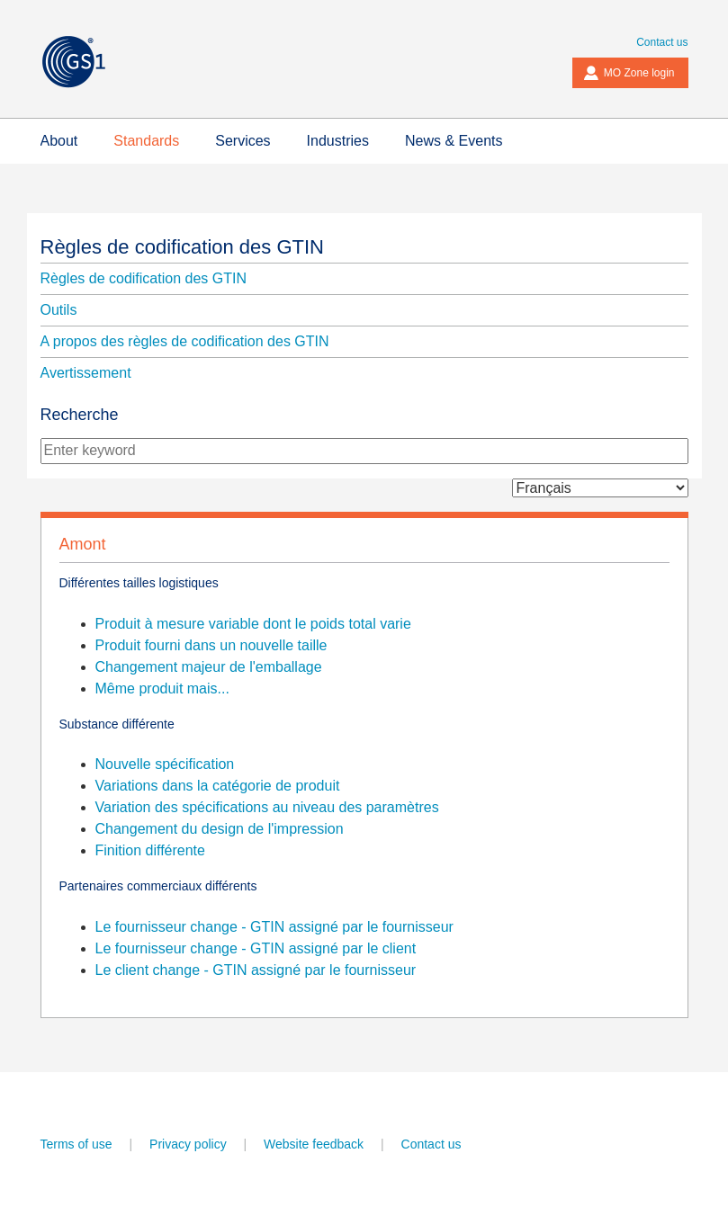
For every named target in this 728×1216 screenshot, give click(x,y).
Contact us (662, 42)
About (59, 140)
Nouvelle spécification (165, 764)
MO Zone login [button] (629, 73)
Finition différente (150, 850)
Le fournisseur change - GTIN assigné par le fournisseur (274, 926)
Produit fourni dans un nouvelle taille (211, 645)
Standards (146, 140)
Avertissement (85, 372)
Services (242, 140)
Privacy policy (188, 1144)
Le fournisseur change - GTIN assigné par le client (256, 948)
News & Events (453, 140)
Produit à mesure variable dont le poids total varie (253, 623)
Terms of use (76, 1144)
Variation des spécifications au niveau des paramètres (267, 807)
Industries (338, 140)
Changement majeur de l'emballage (208, 667)
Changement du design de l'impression (219, 828)
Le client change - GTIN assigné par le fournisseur (256, 970)
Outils (58, 309)
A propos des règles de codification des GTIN (184, 341)
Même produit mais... (162, 688)
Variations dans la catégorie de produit (217, 785)
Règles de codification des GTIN (182, 247)
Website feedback (314, 1144)
